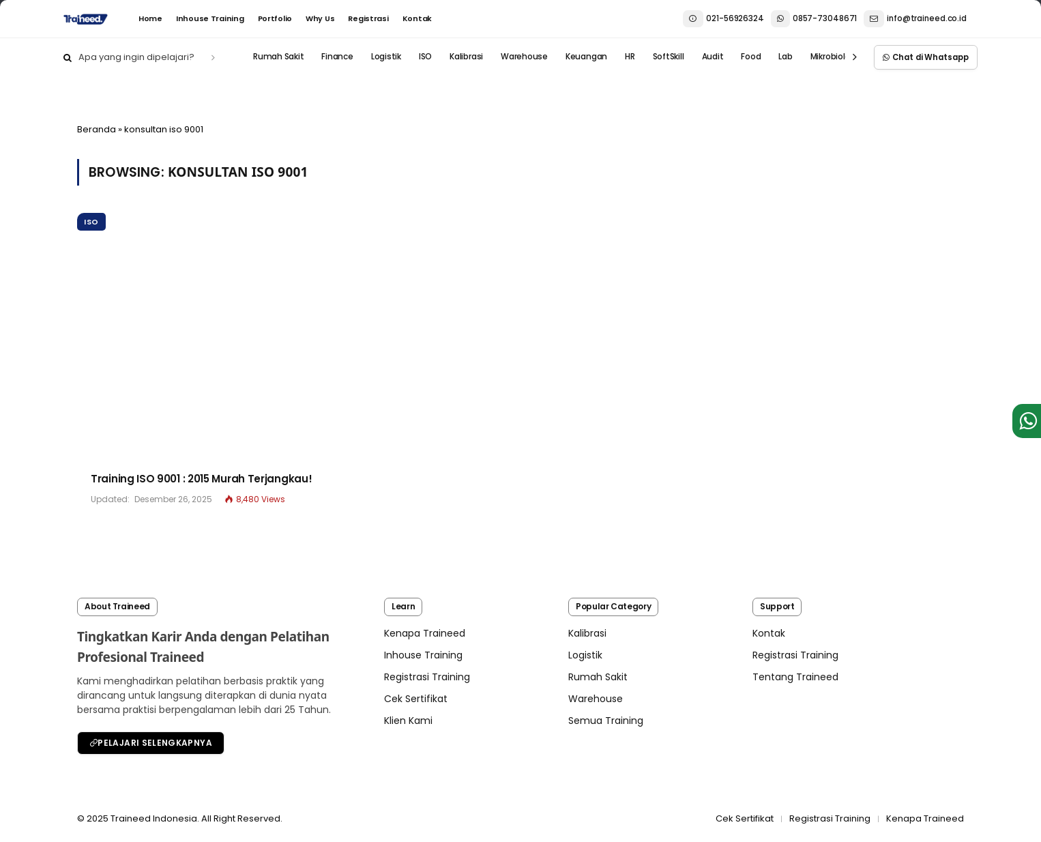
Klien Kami (408, 720)
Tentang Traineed (795, 677)
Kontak (417, 18)
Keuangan (586, 57)
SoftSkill (668, 57)
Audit (713, 57)
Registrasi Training (427, 677)
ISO (425, 57)
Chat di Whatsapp (926, 57)
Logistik (386, 57)
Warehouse (524, 57)
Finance (337, 57)
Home (150, 18)
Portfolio (275, 18)
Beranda (96, 129)
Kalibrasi (466, 57)
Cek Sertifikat (416, 699)
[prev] (855, 57)
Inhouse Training (210, 18)
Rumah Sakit (278, 57)
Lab (785, 57)
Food (751, 57)
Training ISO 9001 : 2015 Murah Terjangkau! (201, 478)
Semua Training (605, 720)
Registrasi (368, 18)
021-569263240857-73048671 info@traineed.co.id (825, 19)
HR (630, 57)
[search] (213, 57)
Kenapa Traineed (424, 633)
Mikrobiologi (833, 57)
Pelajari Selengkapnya (150, 743)
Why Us (320, 18)
